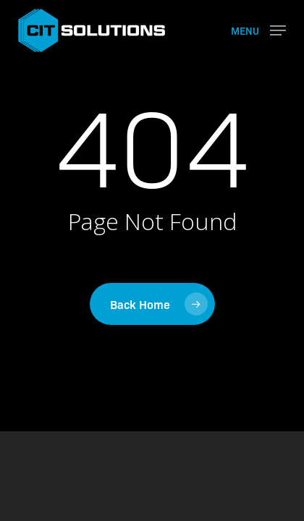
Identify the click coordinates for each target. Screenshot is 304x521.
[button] (258, 28)
